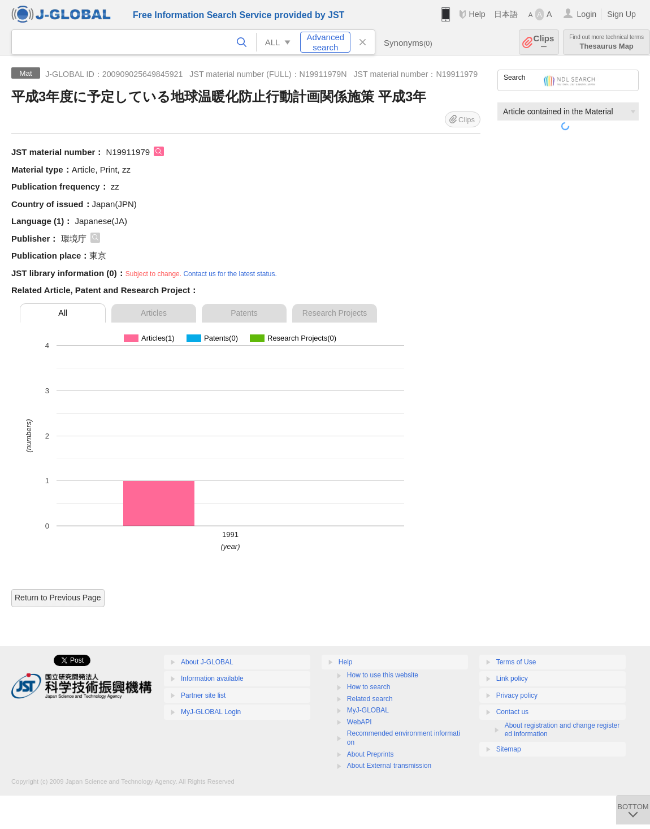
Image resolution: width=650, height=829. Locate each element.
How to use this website (382, 675)
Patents (244, 312)
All (62, 312)
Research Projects (334, 312)
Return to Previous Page (58, 597)
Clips (544, 42)
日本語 (506, 14)
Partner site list (203, 695)
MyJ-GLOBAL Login (211, 712)
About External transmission (389, 766)
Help (477, 14)
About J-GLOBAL (207, 662)
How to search (369, 687)
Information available (212, 678)
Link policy (512, 678)
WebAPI (359, 722)
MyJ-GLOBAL (368, 710)
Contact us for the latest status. (229, 274)
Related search (370, 699)
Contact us (512, 712)
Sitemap (508, 749)
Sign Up (621, 14)
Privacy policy (517, 695)
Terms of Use (516, 662)
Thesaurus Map (606, 42)
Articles (154, 312)
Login (586, 14)
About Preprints (370, 754)
